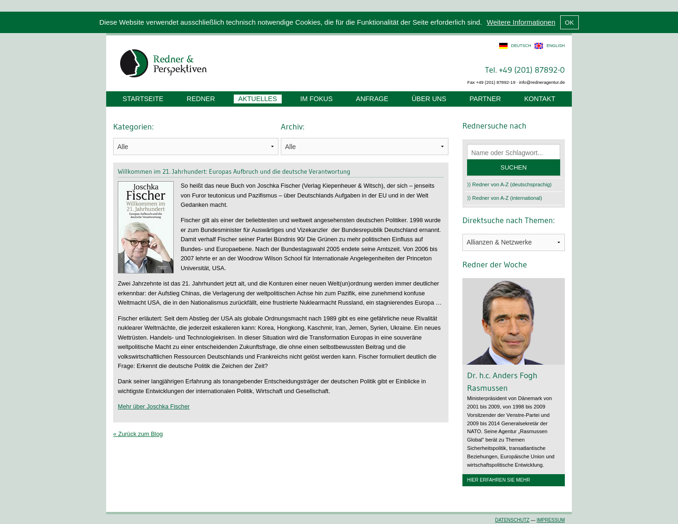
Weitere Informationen (521, 22)
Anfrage (372, 98)
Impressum (550, 520)
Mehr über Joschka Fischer (154, 406)
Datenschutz (512, 520)
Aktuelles (257, 98)
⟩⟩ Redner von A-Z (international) (504, 198)
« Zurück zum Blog (138, 433)
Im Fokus (316, 98)
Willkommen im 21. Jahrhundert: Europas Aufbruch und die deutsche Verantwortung (234, 171)
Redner (201, 98)
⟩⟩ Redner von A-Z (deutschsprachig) (509, 184)
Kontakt (540, 98)
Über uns (429, 98)
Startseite (142, 98)
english (556, 45)
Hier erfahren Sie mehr (498, 480)
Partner (485, 98)
